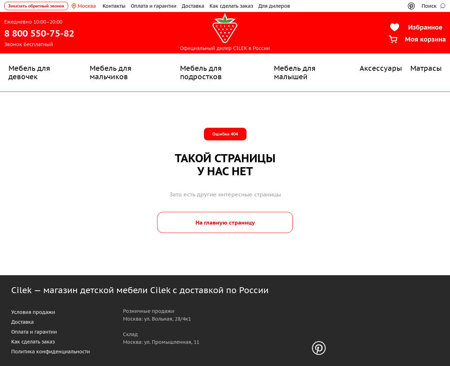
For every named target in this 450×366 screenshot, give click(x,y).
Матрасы (426, 68)
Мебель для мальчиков (110, 72)
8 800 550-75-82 (39, 33)
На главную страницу (225, 222)
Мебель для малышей (295, 72)
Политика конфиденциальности (50, 351)
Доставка (193, 6)
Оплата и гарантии (153, 6)
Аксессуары (381, 68)
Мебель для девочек (29, 72)
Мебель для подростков (201, 72)
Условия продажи (33, 312)
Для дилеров (274, 6)
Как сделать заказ (231, 6)
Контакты (114, 6)
